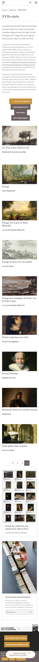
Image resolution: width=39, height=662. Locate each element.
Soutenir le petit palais (16, 638)
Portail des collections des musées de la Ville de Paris (16, 527)
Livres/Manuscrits (20, 107)
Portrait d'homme (10, 373)
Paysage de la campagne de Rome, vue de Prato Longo (19, 300)
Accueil (4, 10)
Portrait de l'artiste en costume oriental (19, 409)
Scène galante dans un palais (14, 446)
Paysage (5, 186)
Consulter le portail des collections (16, 532)
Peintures (20, 112)
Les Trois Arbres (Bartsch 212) (15, 147)
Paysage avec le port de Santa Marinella (15, 224)
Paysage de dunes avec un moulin (17, 261)
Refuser (12, 659)
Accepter (4, 659)
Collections (12, 10)
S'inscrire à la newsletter (17, 645)
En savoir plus (21, 659)
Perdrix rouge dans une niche (15, 337)
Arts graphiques (20, 118)
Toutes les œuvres (20, 101)
